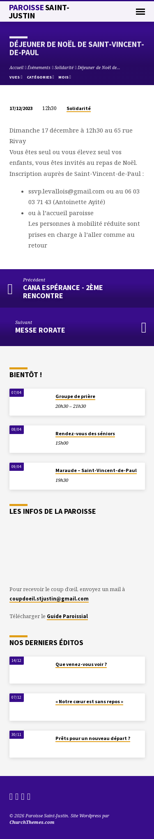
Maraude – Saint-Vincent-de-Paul (96, 470)
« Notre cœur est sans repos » (89, 701)
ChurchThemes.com (32, 822)
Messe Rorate (40, 330)
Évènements (39, 67)
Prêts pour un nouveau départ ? (92, 738)
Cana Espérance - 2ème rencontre (63, 291)
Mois (64, 77)
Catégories (40, 77)
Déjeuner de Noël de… (99, 67)
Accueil (16, 67)
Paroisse (39, 11)
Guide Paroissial (67, 616)
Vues (15, 77)
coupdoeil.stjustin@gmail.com (49, 598)
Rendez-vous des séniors (85, 433)
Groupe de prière (75, 396)
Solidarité (64, 67)
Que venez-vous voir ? (81, 664)
